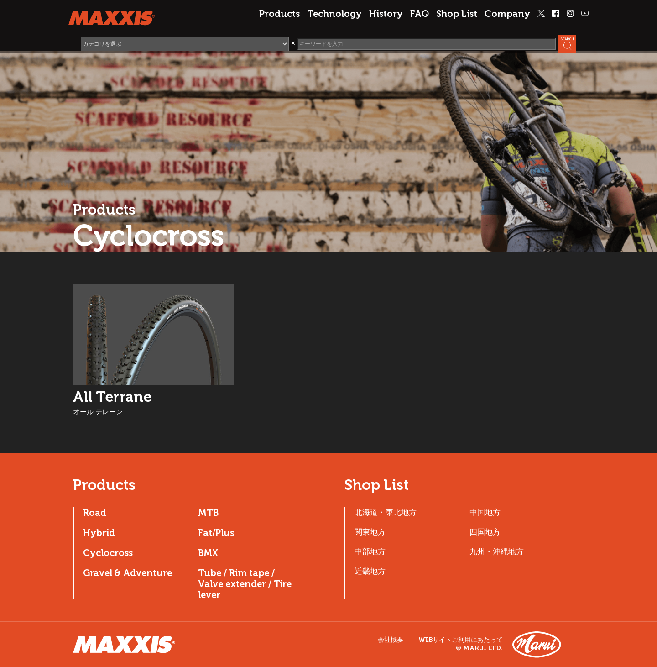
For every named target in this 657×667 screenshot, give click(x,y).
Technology (334, 13)
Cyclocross (108, 552)
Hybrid (99, 532)
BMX (208, 552)
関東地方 (370, 531)
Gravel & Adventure (127, 572)
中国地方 (485, 512)
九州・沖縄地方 (496, 551)
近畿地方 (370, 571)
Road (94, 512)
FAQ (419, 13)
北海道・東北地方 (386, 512)
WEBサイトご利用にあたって (460, 640)
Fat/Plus (216, 532)
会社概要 (390, 640)
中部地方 (370, 551)
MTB (208, 512)
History (386, 13)
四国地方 (485, 531)
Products (279, 13)
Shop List (456, 13)
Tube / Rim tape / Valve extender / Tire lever (245, 583)
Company (507, 13)
